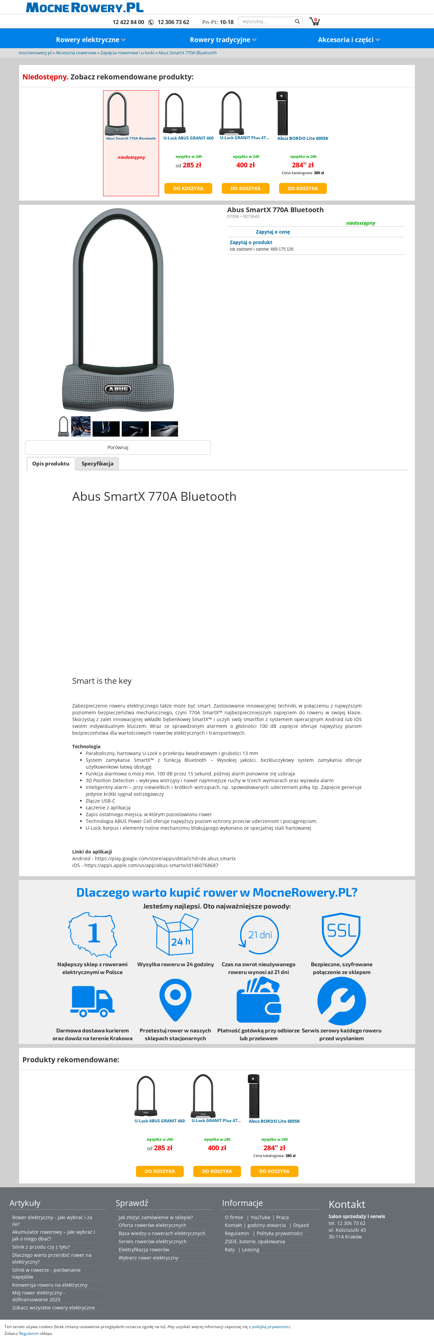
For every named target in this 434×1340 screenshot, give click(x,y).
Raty (230, 1249)
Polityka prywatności (280, 1233)
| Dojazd (299, 1225)
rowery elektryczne (73, 1307)
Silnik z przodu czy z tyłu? (41, 1247)
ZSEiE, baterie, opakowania (255, 1241)
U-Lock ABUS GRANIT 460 (188, 138)
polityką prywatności (271, 1326)
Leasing (250, 1249)
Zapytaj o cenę (273, 231)
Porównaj (118, 447)
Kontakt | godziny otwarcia (255, 1225)
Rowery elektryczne (91, 39)
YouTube (261, 1217)
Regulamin (237, 1233)
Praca (282, 1217)
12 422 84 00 (128, 22)
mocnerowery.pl (35, 53)
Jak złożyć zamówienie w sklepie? (156, 1217)
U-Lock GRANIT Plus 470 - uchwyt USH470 (261, 138)
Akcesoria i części (349, 39)
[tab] (51, 463)
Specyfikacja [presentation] (98, 463)
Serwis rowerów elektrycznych (153, 1241)
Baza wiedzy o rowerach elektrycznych (162, 1233)
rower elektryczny (158, 1257)
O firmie (234, 1217)
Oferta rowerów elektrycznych (152, 1225)
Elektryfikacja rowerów (144, 1249)
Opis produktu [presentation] (51, 463)
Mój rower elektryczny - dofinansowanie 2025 (38, 1296)
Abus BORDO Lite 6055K (303, 138)
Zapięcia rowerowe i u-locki (127, 53)
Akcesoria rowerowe (76, 53)
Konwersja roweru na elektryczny (49, 1285)
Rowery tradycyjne (223, 39)
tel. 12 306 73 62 (347, 1223)
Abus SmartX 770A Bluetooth (187, 53)
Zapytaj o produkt (251, 242)
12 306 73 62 (173, 22)
